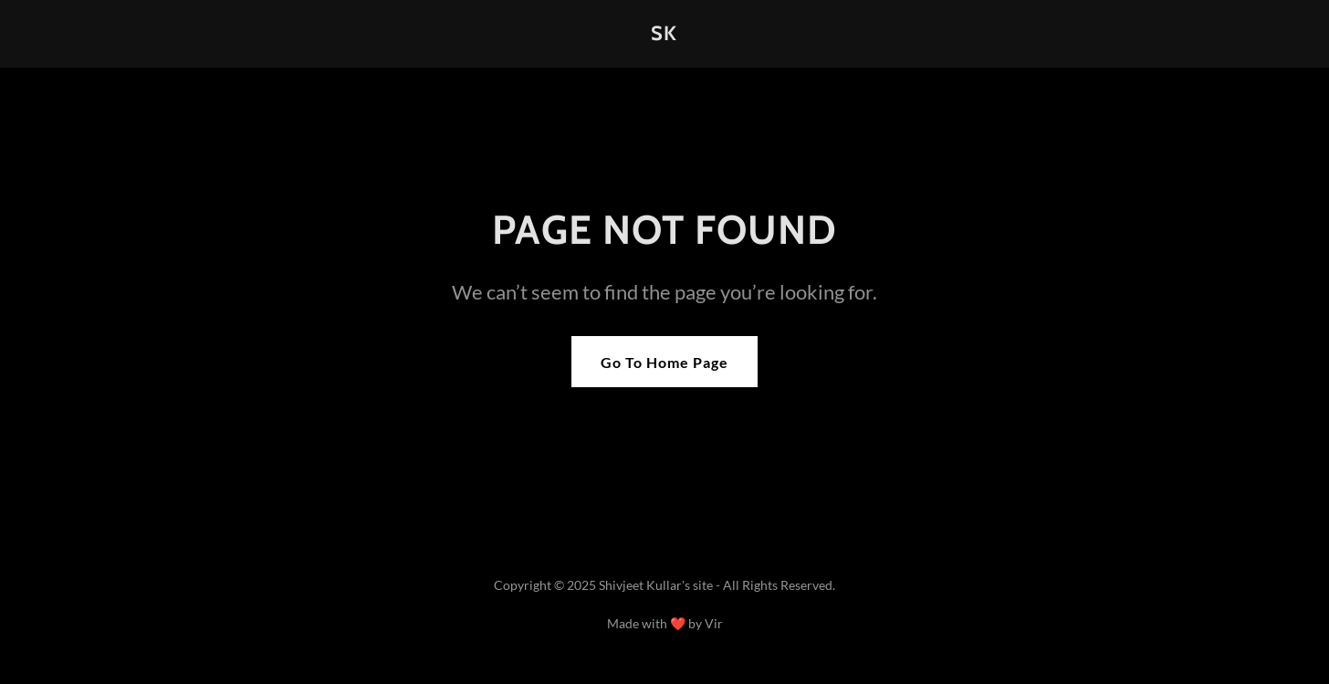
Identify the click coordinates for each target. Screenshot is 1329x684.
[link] (664, 34)
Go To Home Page (664, 362)
